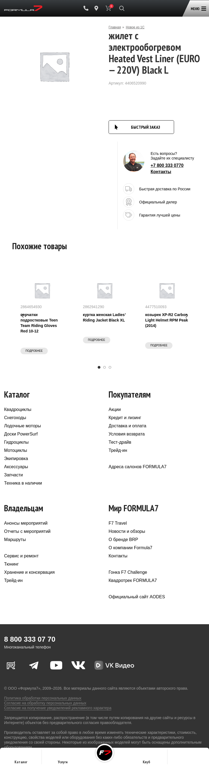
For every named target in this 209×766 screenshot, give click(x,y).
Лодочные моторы (22, 425)
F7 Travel (118, 523)
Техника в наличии (23, 483)
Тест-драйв (120, 442)
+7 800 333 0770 (167, 165)
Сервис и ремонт (21, 556)
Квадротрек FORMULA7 (133, 580)
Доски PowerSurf (21, 434)
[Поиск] (122, 8)
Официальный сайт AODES (137, 596)
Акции (115, 409)
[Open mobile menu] (197, 6)
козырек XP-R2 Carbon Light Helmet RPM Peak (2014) (166, 320)
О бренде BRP (123, 539)
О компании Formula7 (130, 547)
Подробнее (34, 350)
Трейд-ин (118, 450)
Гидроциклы (16, 442)
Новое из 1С (135, 27)
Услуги (63, 758)
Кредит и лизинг (125, 417)
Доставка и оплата (127, 425)
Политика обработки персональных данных (42, 698)
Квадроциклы (17, 409)
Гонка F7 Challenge (128, 572)
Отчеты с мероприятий (27, 531)
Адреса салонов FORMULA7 (137, 466)
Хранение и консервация (29, 572)
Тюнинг (11, 564)
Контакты (161, 171)
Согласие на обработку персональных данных (45, 703)
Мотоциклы (15, 450)
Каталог (20, 758)
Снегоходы (15, 417)
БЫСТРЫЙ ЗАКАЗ (145, 127)
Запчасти (13, 475)
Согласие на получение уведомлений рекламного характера (57, 708)
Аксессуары (16, 466)
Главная (115, 27)
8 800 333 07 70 (29, 639)
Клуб (146, 758)
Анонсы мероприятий (25, 523)
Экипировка (16, 458)
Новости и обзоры (127, 531)
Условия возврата (127, 434)
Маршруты (15, 539)
